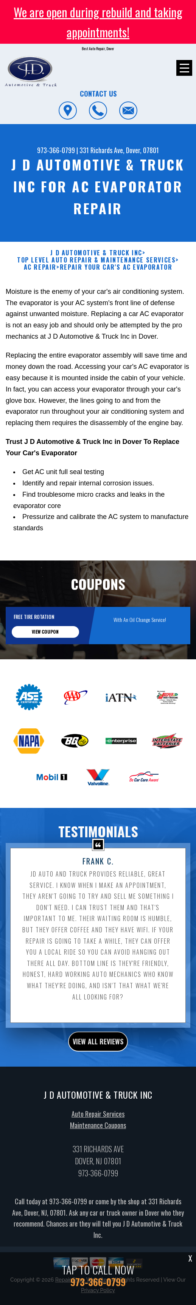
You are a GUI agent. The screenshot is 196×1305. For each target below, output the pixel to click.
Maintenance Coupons (98, 1162)
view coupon (45, 668)
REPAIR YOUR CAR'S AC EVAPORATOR (116, 304)
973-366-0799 (56, 150)
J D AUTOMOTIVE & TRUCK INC (96, 289)
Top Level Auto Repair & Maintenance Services (96, 297)
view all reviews (98, 1078)
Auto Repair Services (98, 1150)
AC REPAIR (40, 304)
